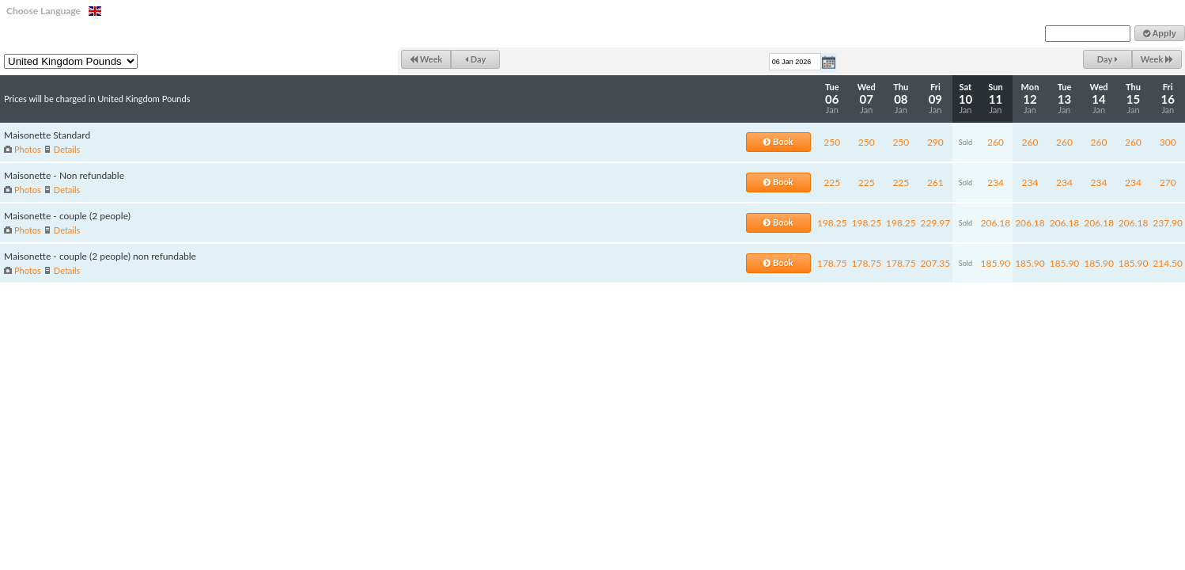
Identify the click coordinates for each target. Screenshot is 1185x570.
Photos (27, 149)
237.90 (1168, 223)
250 (831, 142)
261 (935, 182)
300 (1168, 142)
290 (935, 142)
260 (995, 142)
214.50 (1168, 263)
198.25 (832, 223)
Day (475, 59)
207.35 (936, 263)
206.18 (996, 223)
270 (1168, 182)
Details (67, 149)
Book (778, 141)
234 (995, 182)
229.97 (936, 223)
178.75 (832, 263)
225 (831, 182)
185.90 (996, 263)
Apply (1159, 33)
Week (426, 59)
